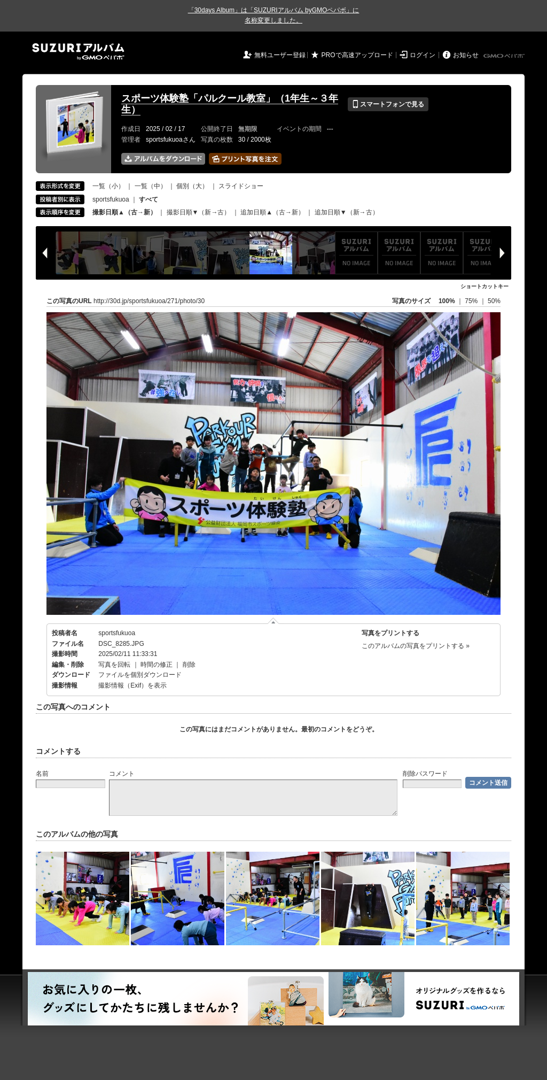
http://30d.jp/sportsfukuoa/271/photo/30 (149, 301)
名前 (42, 773)
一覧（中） (151, 186)
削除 (189, 664)
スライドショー (240, 186)
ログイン (422, 55)
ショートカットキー (484, 286)
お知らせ (466, 55)
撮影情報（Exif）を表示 (132, 685)
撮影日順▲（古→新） (124, 212)
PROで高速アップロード (357, 55)
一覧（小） (108, 186)
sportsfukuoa (110, 199)
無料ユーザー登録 (280, 55)
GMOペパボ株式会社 (504, 56)
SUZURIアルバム (78, 51)
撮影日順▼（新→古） (199, 212)
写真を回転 (114, 664)
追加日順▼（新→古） (347, 212)
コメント (122, 773)
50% (494, 301)
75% (472, 301)
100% (447, 301)
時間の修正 (156, 664)
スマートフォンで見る (388, 104)
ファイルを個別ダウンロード (140, 674)
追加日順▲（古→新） (272, 212)
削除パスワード (425, 773)
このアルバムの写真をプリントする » (416, 646)
